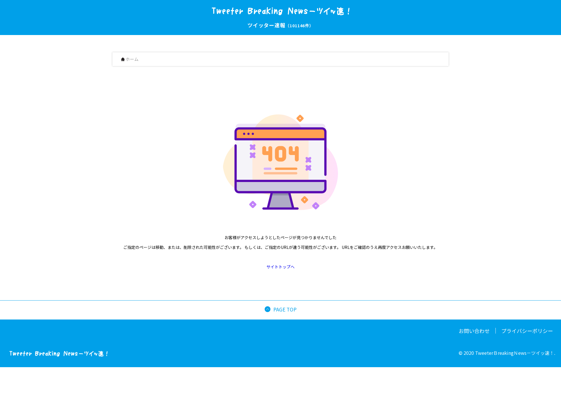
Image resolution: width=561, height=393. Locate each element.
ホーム (130, 59)
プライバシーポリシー (527, 330)
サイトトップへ (280, 267)
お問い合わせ (474, 330)
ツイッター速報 (280, 25)
